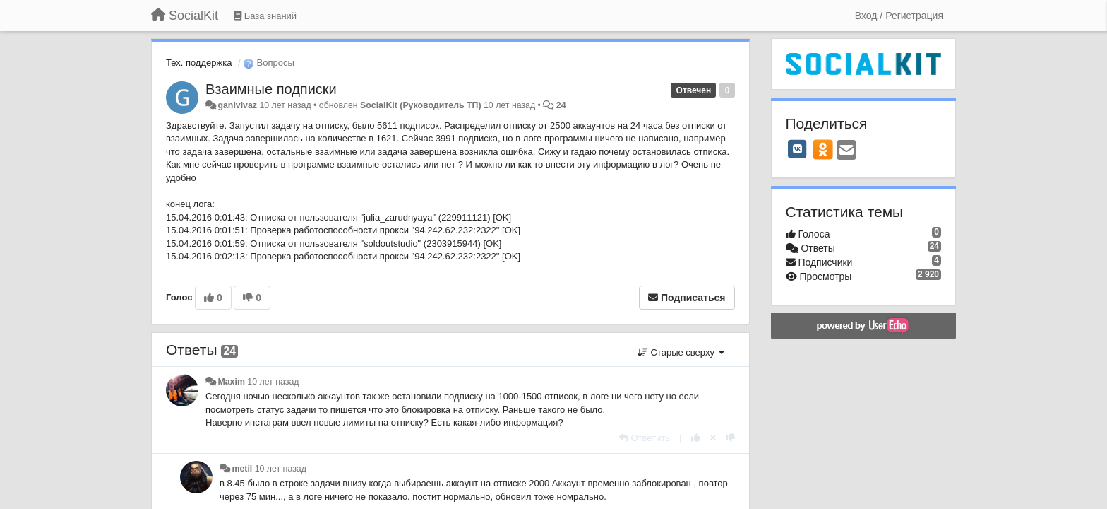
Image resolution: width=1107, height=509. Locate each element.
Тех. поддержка (199, 62)
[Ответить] (644, 438)
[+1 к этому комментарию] (695, 438)
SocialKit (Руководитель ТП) (420, 105)
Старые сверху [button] (681, 352)
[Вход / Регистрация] (899, 16)
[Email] (846, 151)
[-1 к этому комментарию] (730, 438)
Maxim (230, 382)
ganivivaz (237, 105)
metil (242, 469)
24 (561, 105)
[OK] (823, 149)
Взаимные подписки (271, 89)
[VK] (797, 149)
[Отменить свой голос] (713, 438)
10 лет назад (273, 382)
